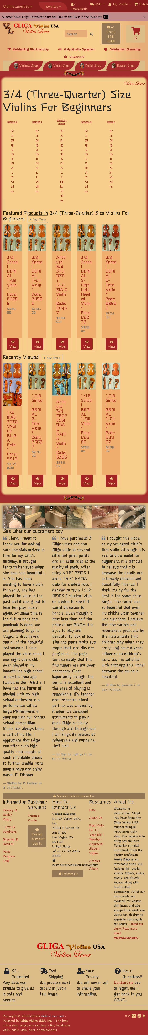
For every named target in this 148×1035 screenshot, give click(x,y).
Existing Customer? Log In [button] (38, 837)
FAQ (92, 809)
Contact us (123, 982)
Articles (94, 860)
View (12, 344)
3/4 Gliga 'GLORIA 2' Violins (86, 160)
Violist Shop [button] (59, 65)
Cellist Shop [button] (90, 65)
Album (93, 868)
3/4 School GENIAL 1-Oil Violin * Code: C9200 (37, 280)
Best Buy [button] (51, 6)
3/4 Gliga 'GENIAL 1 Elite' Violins (61, 165)
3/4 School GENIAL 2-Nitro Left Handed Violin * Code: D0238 (86, 289)
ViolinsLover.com (17, 6)
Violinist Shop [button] (26, 65)
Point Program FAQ (9, 856)
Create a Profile (33, 817)
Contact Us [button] (68, 873)
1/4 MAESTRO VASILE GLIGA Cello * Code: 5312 (12, 435)
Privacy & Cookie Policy (10, 814)
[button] (97, 4)
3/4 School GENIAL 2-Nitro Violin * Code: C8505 (111, 282)
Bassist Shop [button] (123, 65)
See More (38, 219)
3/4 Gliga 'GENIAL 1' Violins (37, 160)
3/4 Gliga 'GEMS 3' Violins (111, 158)
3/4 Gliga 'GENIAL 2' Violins (12, 160)
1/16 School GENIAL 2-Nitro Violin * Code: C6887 (37, 421)
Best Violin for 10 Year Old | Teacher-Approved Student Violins (96, 839)
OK (106, 17)
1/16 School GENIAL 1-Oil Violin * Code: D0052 (111, 419)
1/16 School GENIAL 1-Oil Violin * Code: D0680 (86, 419)
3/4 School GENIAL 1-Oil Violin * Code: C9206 (12, 280)
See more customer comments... (74, 796)
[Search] (76, 33)
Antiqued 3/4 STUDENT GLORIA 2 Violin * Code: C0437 (61, 284)
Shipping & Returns (10, 841)
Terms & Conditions (10, 829)
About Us (95, 817)
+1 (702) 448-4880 (111, 34)
